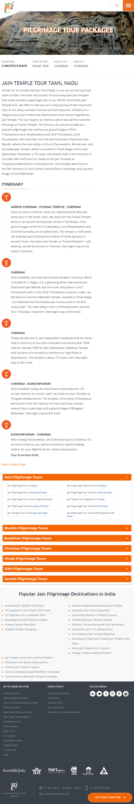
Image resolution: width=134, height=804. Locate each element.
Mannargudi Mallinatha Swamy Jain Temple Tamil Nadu (101, 641)
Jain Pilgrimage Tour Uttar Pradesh (30, 499)
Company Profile (12, 740)
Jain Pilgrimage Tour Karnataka (28, 506)
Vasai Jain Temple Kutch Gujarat (90, 648)
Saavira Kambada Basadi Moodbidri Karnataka (32, 671)
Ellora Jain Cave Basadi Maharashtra (26, 662)
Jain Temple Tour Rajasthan (86, 499)
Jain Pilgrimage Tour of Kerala (27, 492)
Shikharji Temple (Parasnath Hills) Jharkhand (98, 624)
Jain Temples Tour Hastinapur (27, 512)
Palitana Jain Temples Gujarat (22, 667)
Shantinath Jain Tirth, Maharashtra (92, 629)
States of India (11, 707)
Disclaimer (54, 698)
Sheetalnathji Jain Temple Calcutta (92, 619)
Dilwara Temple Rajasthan (20, 624)
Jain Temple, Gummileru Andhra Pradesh (29, 657)
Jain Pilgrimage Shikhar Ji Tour (87, 485)
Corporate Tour (12, 721)
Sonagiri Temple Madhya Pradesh (91, 653)
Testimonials (10, 745)
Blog (5, 754)
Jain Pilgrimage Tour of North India (89, 492)
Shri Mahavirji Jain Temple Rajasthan (93, 634)
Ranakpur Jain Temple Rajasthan (91, 610)
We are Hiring (55, 707)
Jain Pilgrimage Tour (23, 485)
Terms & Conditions (59, 693)
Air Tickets (9, 735)
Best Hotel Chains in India (17, 712)
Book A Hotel (10, 726)
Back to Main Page (14, 464)
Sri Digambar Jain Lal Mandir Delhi (25, 615)
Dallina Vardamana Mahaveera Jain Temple (97, 605)
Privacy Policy (55, 702)
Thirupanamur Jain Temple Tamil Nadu (28, 610)
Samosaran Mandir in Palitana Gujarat (94, 615)
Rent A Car (9, 731)
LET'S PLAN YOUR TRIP (110, 797)
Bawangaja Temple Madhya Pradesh (26, 619)
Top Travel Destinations (16, 717)
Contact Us (9, 750)
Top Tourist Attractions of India (20, 702)
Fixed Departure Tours (15, 698)
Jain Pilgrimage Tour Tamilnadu (87, 506)
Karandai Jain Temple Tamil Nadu (24, 605)
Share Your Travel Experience (64, 712)
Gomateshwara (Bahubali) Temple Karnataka (31, 676)
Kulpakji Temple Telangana (20, 629)
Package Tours (11, 693)
